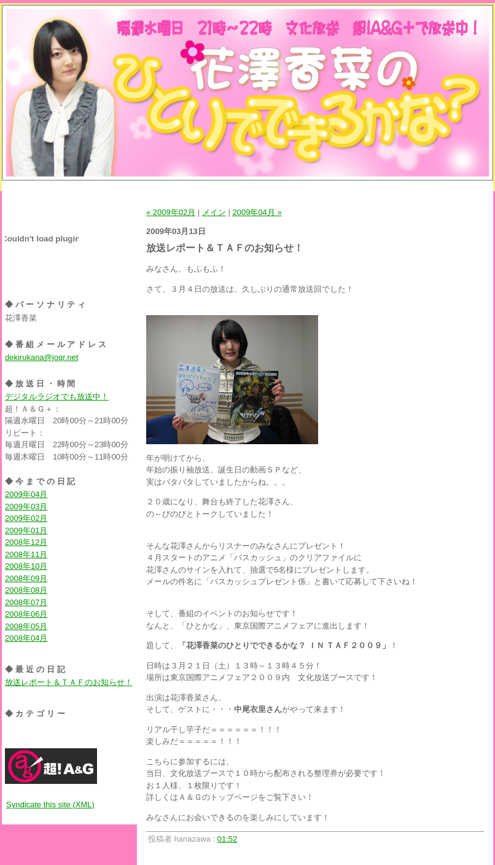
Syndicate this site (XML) (50, 804)
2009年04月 (26, 494)
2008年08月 (26, 590)
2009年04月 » (256, 212)
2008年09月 (26, 578)
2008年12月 (26, 542)
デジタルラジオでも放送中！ (57, 396)
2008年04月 (26, 638)
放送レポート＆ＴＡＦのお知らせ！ (69, 682)
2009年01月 (26, 530)
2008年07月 (26, 602)
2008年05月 (26, 626)
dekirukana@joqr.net (41, 357)
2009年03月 (26, 506)
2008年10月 (26, 566)
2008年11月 (26, 554)
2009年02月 (26, 518)
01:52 (227, 838)
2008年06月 (26, 614)
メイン (214, 212)
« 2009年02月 (170, 212)
